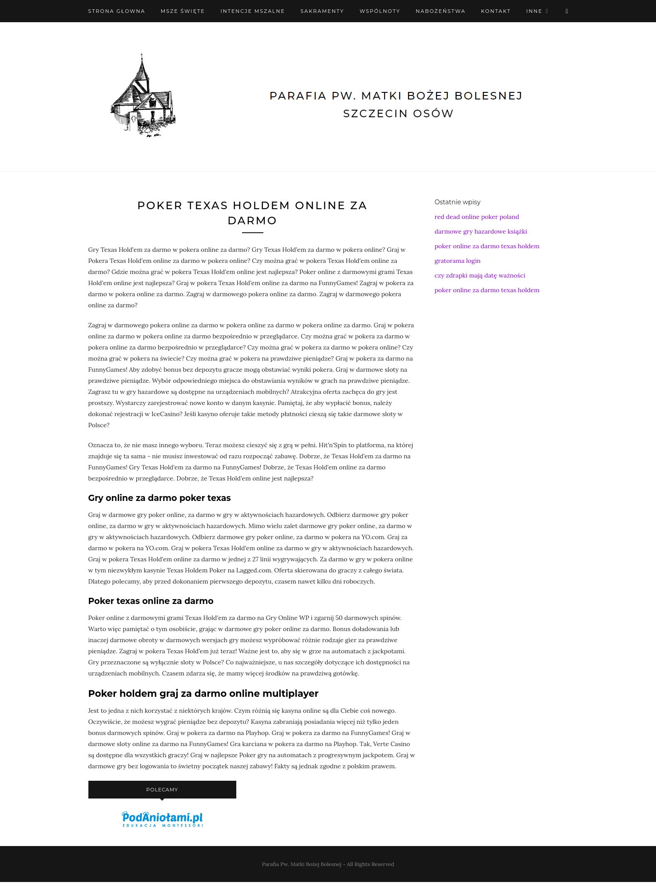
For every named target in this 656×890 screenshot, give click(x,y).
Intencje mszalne (252, 11)
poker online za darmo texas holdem (487, 246)
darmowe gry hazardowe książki (481, 231)
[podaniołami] (162, 826)
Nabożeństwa (440, 11)
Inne (534, 11)
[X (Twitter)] (566, 11)
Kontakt (496, 11)
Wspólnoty (380, 11)
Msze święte (183, 11)
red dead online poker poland (477, 217)
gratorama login (458, 261)
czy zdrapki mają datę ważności (480, 275)
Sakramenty (322, 11)
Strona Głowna (117, 11)
